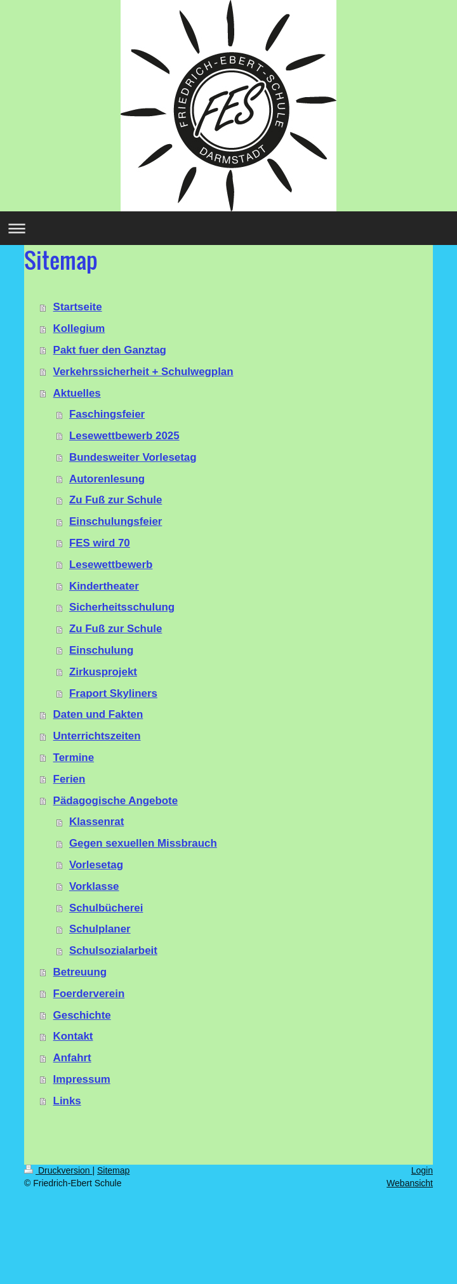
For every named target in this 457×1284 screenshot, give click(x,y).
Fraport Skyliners (113, 693)
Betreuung (80, 972)
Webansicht (410, 1183)
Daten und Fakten (98, 714)
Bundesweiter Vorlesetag (133, 457)
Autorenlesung (107, 479)
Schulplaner (100, 929)
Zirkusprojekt (103, 672)
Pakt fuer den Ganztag (109, 350)
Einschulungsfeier (115, 521)
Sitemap (113, 1170)
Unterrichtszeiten (97, 736)
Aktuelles (77, 393)
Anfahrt (72, 1058)
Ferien (69, 779)
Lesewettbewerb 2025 (124, 436)
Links (67, 1101)
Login (422, 1170)
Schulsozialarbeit (113, 950)
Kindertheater (104, 586)
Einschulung (101, 650)
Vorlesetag (96, 865)
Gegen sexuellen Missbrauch (143, 843)
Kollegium (79, 328)
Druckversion (58, 1170)
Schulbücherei (106, 908)
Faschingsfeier (107, 414)
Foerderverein (89, 994)
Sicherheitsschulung (122, 607)
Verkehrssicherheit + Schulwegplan (143, 372)
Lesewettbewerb (110, 565)
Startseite (77, 307)
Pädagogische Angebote (115, 801)
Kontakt (73, 1036)
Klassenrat (96, 822)
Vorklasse (94, 886)
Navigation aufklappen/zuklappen (228, 228)
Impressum (81, 1079)
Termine (73, 757)
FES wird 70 (99, 543)
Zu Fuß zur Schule (115, 500)
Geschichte (82, 1015)
